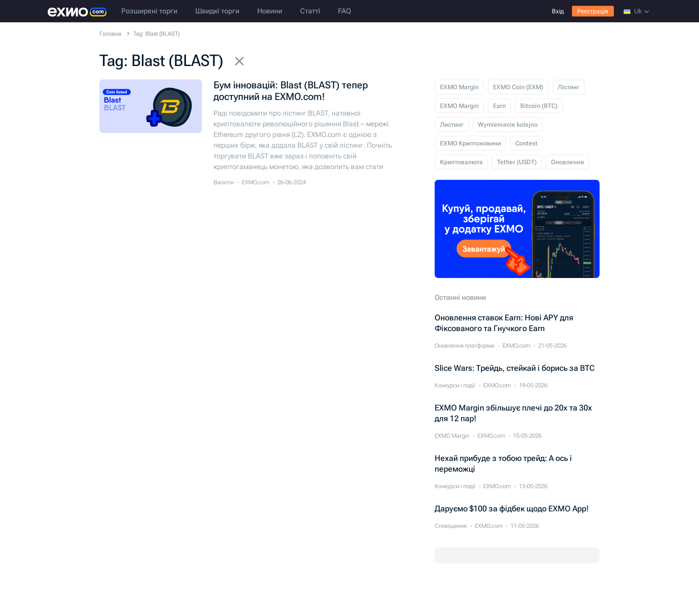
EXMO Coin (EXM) (518, 87)
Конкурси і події (455, 385)
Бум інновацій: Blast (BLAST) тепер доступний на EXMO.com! (291, 90)
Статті (310, 11)
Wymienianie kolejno (508, 124)
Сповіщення (451, 526)
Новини (269, 11)
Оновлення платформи (464, 345)
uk (636, 11)
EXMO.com (255, 182)
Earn (499, 105)
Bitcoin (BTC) (539, 105)
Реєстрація (593, 11)
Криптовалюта (461, 162)
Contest (526, 143)
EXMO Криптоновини (470, 143)
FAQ (344, 11)
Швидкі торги (217, 11)
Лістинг (569, 87)
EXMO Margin (459, 87)
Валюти (224, 182)
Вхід (558, 11)
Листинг (452, 124)
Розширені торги (149, 11)
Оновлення (567, 162)
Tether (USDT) (517, 162)
